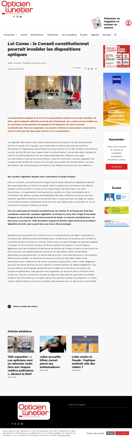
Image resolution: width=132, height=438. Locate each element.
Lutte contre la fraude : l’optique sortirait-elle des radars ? (83, 362)
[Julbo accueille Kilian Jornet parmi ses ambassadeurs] (53, 337)
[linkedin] (21, 17)
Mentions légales (77, 405)
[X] (88, 68)
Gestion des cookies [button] (95, 433)
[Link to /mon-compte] (128, 23)
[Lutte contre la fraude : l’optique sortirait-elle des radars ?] (85, 337)
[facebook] (14, 17)
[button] (115, 34)
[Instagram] (18, 424)
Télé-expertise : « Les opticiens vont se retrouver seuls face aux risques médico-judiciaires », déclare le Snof (21, 365)
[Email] (96, 68)
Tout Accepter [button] (122, 433)
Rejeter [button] (110, 433)
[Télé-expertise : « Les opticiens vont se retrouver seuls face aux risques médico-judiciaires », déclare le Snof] (21, 337)
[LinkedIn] (92, 68)
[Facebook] (85, 68)
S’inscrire (117, 166)
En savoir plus (63, 435)
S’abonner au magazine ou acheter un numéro (112, 23)
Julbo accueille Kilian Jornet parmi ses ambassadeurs (50, 362)
